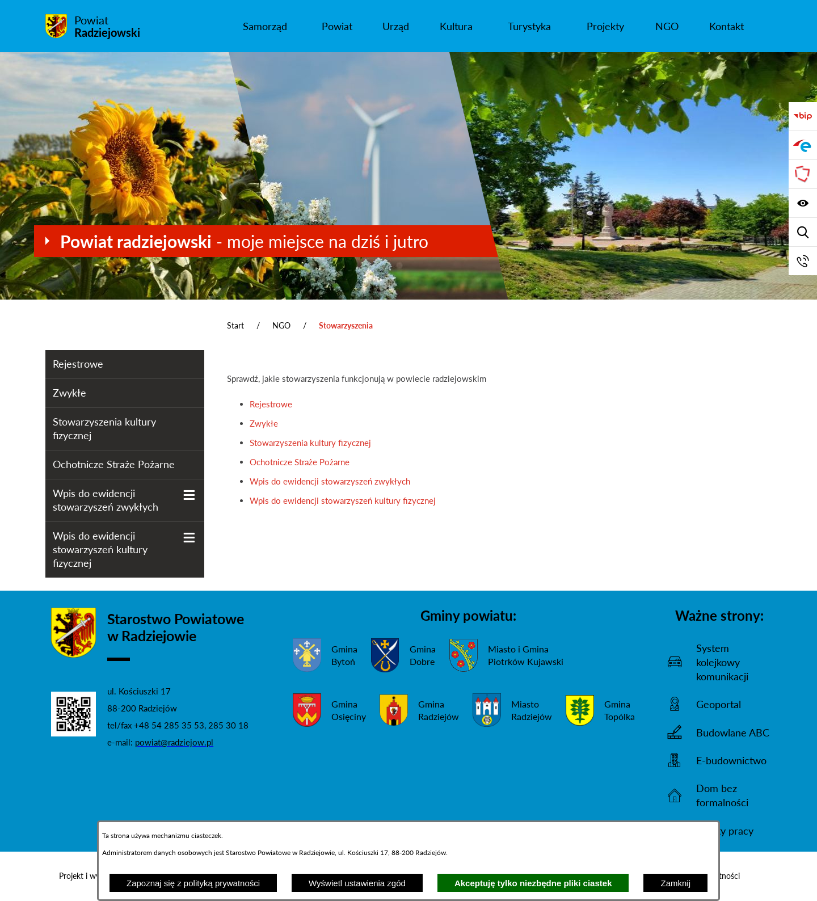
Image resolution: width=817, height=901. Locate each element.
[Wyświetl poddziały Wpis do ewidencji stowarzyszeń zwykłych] (189, 495)
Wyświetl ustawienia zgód (357, 883)
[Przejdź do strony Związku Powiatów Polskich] (803, 174)
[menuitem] (264, 26)
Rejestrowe (271, 404)
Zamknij (675, 883)
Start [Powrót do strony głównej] (235, 325)
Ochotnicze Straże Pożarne (299, 462)
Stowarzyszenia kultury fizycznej (310, 442)
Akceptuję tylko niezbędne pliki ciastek (533, 883)
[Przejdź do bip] (803, 116)
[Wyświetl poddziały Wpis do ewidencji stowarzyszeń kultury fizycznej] (189, 537)
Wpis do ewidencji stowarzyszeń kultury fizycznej (343, 500)
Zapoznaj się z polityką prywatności (193, 883)
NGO (281, 325)
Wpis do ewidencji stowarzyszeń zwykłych (330, 481)
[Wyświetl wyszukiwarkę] (803, 232)
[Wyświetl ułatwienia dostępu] (803, 203)
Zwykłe (264, 423)
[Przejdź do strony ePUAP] (803, 145)
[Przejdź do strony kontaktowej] (803, 261)
